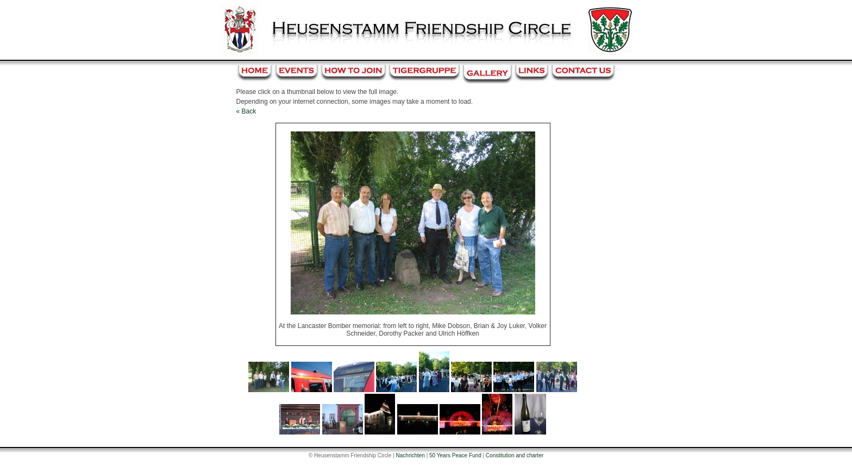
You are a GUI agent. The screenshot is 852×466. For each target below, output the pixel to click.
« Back (246, 111)
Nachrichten (410, 455)
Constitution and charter (514, 455)
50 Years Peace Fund (455, 455)
